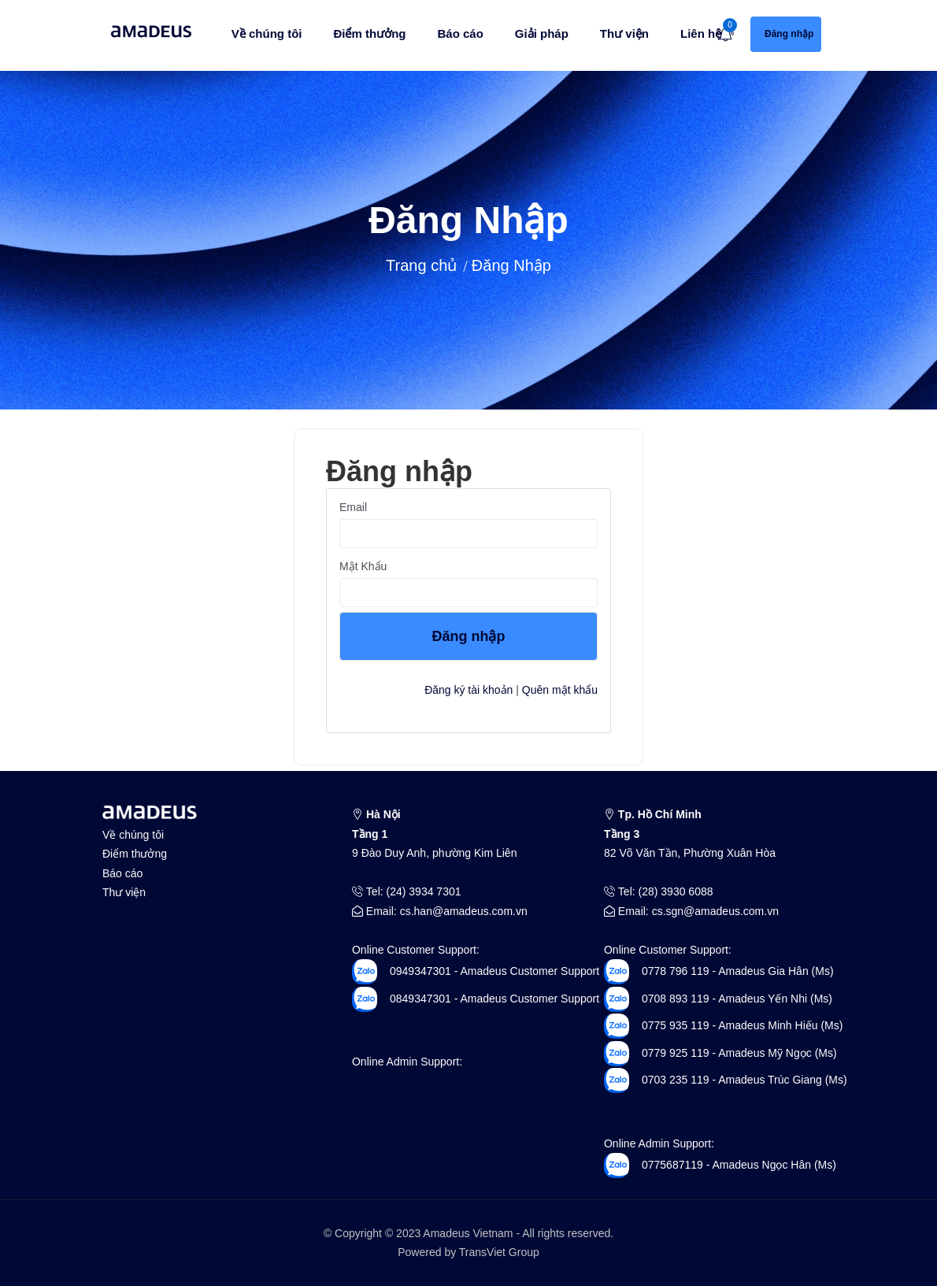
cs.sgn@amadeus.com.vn (715, 911)
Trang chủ (421, 265)
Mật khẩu (363, 566)
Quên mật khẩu (560, 690)
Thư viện (624, 33)
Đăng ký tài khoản (468, 690)
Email (353, 507)
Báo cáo (460, 33)
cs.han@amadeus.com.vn (464, 911)
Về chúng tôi (266, 33)
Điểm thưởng (369, 33)
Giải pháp (541, 33)
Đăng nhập (469, 636)
